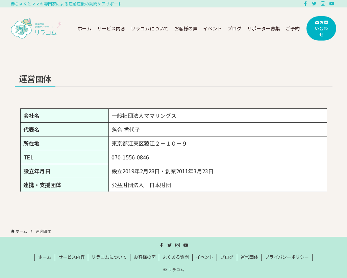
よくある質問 (176, 257)
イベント (205, 257)
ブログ (226, 257)
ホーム (44, 257)
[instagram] (323, 3)
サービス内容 (71, 257)
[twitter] (314, 3)
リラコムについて (109, 257)
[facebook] (305, 3)
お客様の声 (145, 257)
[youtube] (331, 3)
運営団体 (249, 257)
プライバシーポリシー (287, 257)
